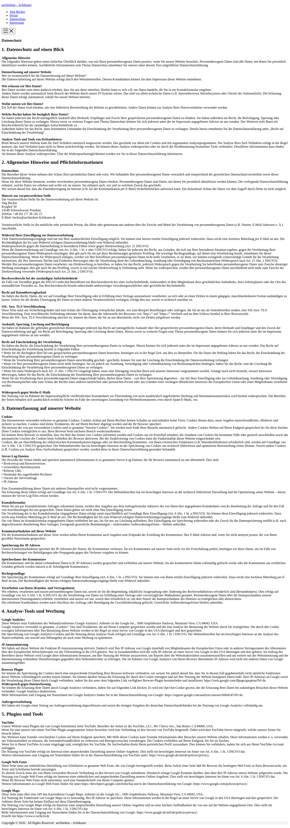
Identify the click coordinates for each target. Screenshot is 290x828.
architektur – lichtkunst (16, 5)
